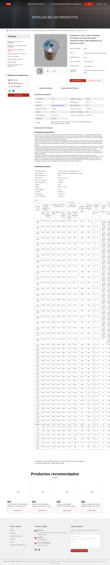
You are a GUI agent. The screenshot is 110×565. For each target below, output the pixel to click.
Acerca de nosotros (38, 4)
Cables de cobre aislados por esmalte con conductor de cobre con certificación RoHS (41, 505)
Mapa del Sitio (19, 561)
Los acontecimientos (58, 4)
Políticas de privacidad (9, 561)
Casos (12, 542)
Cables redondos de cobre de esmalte (73, 461)
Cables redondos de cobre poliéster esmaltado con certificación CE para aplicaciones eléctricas (17, 505)
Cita (89, 4)
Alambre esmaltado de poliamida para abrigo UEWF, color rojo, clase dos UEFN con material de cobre (91, 505)
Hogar (29, 4)
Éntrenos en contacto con (73, 4)
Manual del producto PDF (58, 105)
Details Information (46, 88)
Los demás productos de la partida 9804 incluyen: (49, 463)
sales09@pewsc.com (17, 83)
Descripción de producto (70, 88)
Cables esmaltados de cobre (51, 461)
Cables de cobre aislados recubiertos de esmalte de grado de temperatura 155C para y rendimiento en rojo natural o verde (67, 505)
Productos (48, 4)
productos (13, 533)
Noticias (12, 539)
